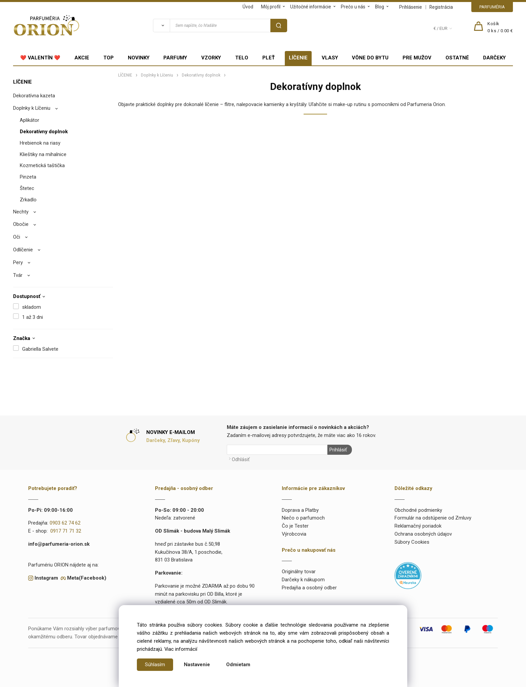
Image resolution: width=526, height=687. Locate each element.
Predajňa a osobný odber (309, 587)
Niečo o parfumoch (303, 518)
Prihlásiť (338, 450)
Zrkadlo (28, 200)
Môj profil (270, 6)
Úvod (248, 6)
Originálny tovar (299, 572)
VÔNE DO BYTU (370, 58)
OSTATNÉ (457, 58)
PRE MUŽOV (417, 58)
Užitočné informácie (310, 6)
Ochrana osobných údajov (423, 534)
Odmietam (238, 664)
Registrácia (441, 7)
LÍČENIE (298, 58)
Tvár (17, 275)
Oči (16, 237)
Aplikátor (29, 120)
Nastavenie (197, 664)
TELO (241, 58)
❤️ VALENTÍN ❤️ (40, 58)
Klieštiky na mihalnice (43, 154)
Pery (18, 262)
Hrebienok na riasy (40, 143)
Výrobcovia (294, 534)
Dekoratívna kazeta (34, 96)
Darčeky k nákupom (303, 579)
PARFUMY (175, 58)
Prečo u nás (353, 6)
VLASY (330, 58)
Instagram (46, 578)
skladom (31, 307)
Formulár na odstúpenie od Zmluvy (432, 518)
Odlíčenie (23, 250)
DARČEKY (494, 58)
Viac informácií (180, 649)
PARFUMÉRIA (492, 6)
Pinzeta (28, 177)
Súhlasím (155, 664)
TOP (108, 58)
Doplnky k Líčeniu (31, 108)
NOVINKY (139, 58)
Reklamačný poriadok (417, 526)
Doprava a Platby (300, 510)
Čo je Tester (295, 526)
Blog (379, 6)
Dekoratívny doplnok (44, 132)
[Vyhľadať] (161, 25)
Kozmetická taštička (42, 165)
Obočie (21, 224)
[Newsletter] (277, 450)
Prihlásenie (410, 7)
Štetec (27, 188)
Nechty (21, 212)
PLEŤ (268, 58)
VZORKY (211, 58)
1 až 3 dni (32, 317)
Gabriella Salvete (40, 349)
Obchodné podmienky (418, 510)
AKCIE (81, 58)
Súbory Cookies (411, 542)
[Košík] (500, 27)
